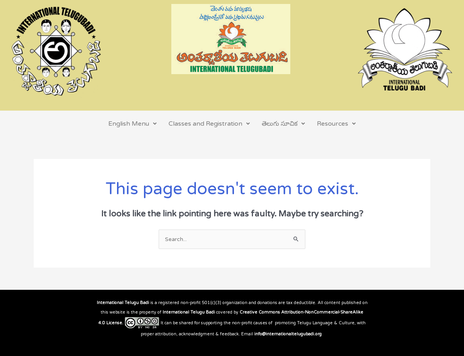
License (114, 322)
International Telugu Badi (123, 302)
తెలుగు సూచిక (283, 124)
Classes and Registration (209, 124)
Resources (336, 124)
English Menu (132, 124)
